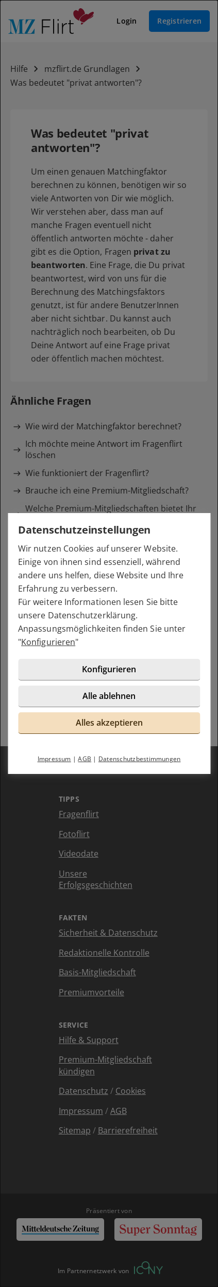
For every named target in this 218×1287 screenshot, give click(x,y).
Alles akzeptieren (109, 722)
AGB (84, 758)
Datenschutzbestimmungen (139, 758)
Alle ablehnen (109, 696)
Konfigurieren (48, 642)
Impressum (54, 758)
